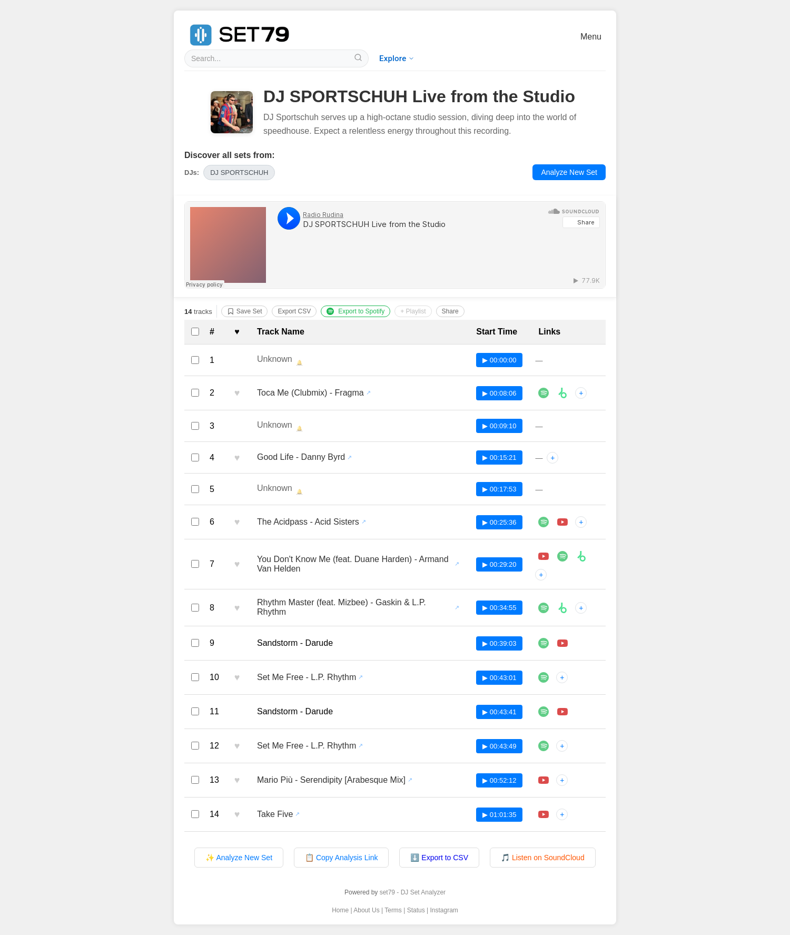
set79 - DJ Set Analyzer (413, 892)
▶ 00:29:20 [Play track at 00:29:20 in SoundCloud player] (499, 564)
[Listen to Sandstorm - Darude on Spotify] (543, 643)
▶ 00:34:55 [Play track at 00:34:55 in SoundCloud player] (499, 608)
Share (450, 311)
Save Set (244, 311)
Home (340, 910)
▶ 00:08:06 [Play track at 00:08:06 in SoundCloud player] (499, 393)
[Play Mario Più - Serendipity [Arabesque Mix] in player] (543, 780)
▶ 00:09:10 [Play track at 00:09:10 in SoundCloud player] (499, 426)
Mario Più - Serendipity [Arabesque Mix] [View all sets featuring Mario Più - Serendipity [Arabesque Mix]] (331, 779)
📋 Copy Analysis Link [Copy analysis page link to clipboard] (341, 857)
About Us (366, 910)
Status (416, 910)
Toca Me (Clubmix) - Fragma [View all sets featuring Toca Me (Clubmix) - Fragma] (310, 392)
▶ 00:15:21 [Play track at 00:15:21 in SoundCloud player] (499, 457)
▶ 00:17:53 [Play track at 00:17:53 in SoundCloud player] (499, 489)
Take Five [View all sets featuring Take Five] (275, 814)
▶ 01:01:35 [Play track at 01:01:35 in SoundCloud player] (499, 815)
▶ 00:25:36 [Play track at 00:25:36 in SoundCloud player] (499, 522)
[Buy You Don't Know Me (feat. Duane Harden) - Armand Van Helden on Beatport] (581, 556)
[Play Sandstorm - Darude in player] (562, 643)
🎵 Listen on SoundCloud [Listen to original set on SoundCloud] (543, 857)
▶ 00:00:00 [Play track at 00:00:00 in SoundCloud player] (499, 360)
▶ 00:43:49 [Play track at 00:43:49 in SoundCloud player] (499, 746)
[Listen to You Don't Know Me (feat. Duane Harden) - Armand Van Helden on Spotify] (562, 556)
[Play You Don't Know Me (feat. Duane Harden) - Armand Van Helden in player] (543, 556)
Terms (393, 910)
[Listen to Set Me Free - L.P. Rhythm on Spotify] (543, 677)
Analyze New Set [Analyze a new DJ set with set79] (569, 172)
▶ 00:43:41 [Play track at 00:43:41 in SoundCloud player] (499, 712)
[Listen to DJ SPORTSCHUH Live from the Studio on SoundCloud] (395, 245)
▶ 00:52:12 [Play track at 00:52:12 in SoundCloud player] (499, 780)
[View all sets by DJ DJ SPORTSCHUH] (239, 172)
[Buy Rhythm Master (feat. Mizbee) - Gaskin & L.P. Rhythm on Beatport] (562, 607)
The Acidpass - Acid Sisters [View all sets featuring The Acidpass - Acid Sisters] (308, 521)
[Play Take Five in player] (543, 814)
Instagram (444, 910)
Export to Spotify (355, 311)
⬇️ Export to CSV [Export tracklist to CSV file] (439, 857)
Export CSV (294, 311)
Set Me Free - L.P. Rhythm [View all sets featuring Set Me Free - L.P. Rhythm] (306, 677)
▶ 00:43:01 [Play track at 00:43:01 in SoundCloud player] (499, 678)
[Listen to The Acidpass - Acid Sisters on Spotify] (543, 522)
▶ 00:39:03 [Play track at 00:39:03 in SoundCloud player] (499, 643)
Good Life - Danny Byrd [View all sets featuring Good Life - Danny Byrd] (301, 456)
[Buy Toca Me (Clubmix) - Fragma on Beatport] (562, 393)
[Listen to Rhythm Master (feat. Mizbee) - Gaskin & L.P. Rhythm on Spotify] (543, 607)
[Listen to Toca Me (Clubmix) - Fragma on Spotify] (543, 393)
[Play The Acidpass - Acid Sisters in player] (562, 522)
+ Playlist (413, 311)
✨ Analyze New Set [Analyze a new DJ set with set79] (238, 857)
